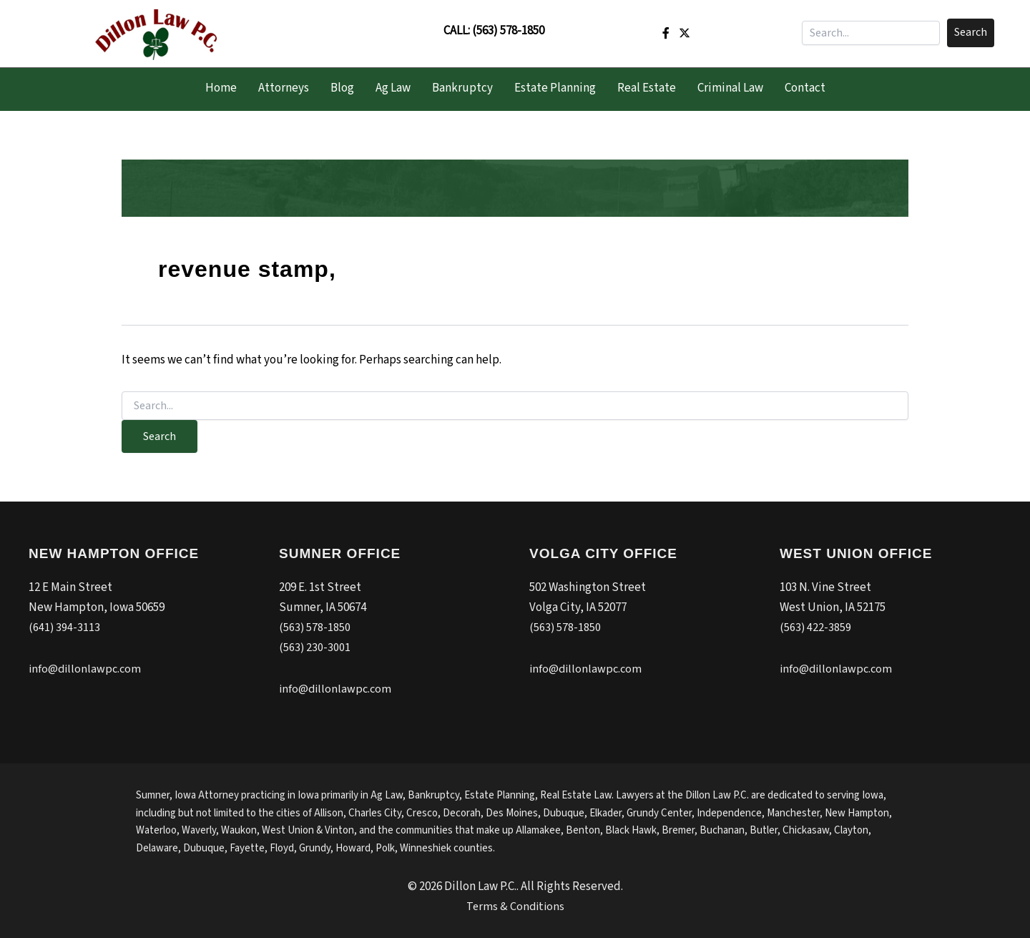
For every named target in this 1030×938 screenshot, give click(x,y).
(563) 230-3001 (315, 647)
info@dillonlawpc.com (86, 669)
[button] (970, 33)
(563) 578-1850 (508, 30)
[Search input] (871, 33)
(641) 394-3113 (65, 627)
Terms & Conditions (515, 906)
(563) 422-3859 (816, 627)
